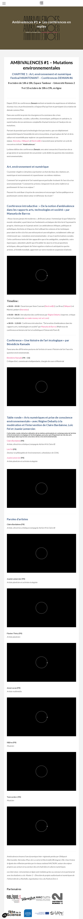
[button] (4, 915)
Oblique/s (25, 141)
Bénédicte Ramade (14, 358)
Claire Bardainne (13, 441)
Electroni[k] (36, 141)
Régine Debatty (54, 315)
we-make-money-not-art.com (36, 318)
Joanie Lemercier (13, 458)
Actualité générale (46, 32)
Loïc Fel (10, 449)
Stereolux (17, 141)
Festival (55, 32)
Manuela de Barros (48, 327)
